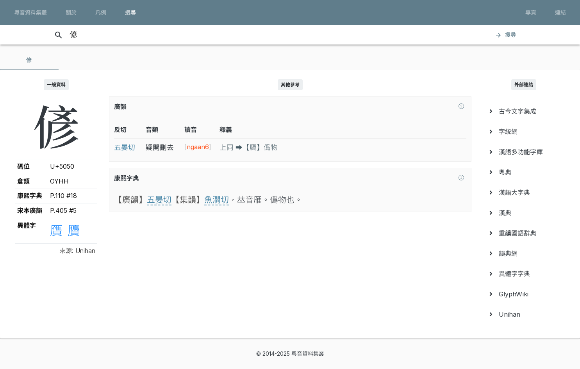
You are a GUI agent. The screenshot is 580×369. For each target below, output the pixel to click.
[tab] (29, 60)
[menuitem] (524, 111)
